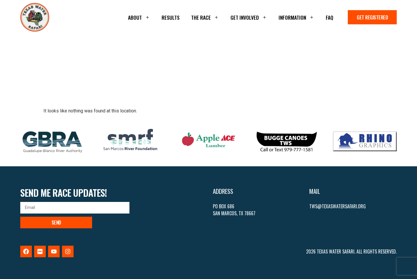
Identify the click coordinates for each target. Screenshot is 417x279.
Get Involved (249, 17)
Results (171, 17)
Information (296, 17)
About (139, 17)
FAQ (329, 17)
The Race (205, 17)
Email (25, 199)
